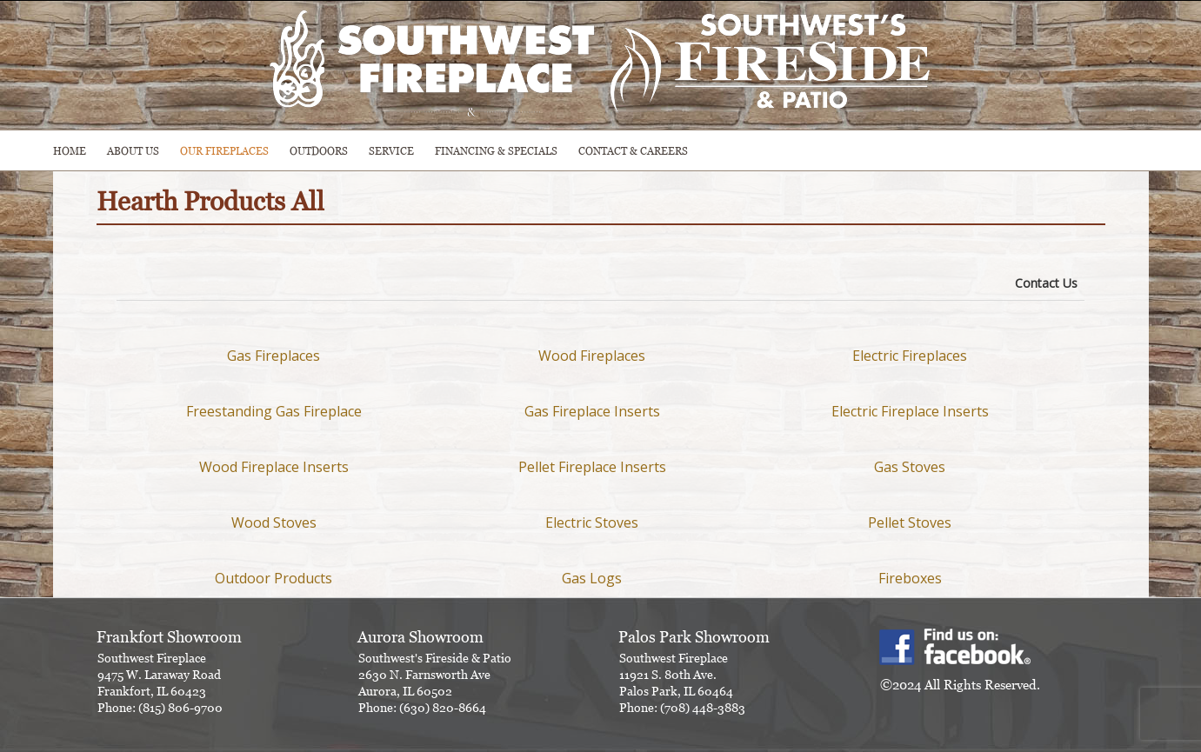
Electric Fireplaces (909, 355)
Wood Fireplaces (591, 355)
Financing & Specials (496, 150)
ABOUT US (133, 150)
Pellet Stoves (909, 522)
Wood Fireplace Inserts (274, 466)
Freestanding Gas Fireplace (274, 411)
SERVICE (391, 150)
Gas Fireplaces (273, 355)
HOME (69, 150)
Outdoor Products (273, 578)
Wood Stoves (274, 522)
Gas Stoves (909, 466)
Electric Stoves (591, 522)
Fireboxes (910, 578)
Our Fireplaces (224, 150)
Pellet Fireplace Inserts (592, 466)
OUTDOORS (319, 150)
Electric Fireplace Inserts (910, 411)
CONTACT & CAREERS (633, 150)
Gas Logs (592, 578)
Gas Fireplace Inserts (592, 411)
